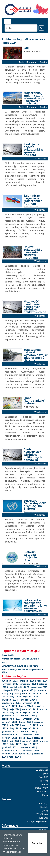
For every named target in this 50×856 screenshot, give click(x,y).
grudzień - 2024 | (11, 699)
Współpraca (42, 814)
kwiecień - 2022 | (31, 741)
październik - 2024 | (12, 702)
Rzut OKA (43, 777)
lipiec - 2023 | (26, 722)
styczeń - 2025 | (31, 696)
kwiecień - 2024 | (31, 709)
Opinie (45, 773)
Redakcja (43, 803)
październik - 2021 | (12, 750)
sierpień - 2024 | (10, 706)
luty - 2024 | (16, 712)
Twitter (44, 829)
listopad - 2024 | (28, 699)
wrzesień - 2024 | (32, 702)
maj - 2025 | (15, 693)
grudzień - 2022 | (11, 731)
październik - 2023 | (12, 718)
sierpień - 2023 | (10, 722)
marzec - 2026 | (28, 680)
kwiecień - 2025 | (31, 693)
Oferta (45, 810)
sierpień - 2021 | (10, 753)
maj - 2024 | (15, 709)
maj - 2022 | (15, 741)
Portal (45, 795)
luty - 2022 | (16, 744)
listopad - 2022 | (28, 731)
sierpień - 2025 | (12, 690)
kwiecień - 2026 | (11, 680)
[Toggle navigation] (7, 21)
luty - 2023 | (16, 728)
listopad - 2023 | (28, 715)
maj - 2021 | (15, 756)
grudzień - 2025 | (29, 683)
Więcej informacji (12, 851)
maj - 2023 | (15, 725)
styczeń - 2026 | (11, 683)
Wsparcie (43, 817)
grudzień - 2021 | (11, 747)
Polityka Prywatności (37, 821)
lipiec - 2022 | (26, 737)
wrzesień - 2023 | (32, 718)
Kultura (44, 784)
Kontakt (44, 807)
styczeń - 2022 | (31, 744)
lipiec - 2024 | (26, 706)
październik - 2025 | (20, 687)
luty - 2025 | (16, 696)
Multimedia (42, 791)
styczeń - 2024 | (31, 712)
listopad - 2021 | (28, 747)
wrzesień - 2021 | (32, 750)
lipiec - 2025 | (28, 690)
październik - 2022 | (12, 734)
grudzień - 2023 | (11, 715)
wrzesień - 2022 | (32, 734)
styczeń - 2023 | (31, 728)
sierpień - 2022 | (10, 737)
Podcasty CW (41, 787)
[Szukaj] (21, 28)
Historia (44, 780)
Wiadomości (42, 769)
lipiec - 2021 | (26, 753)
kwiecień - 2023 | (31, 725)
